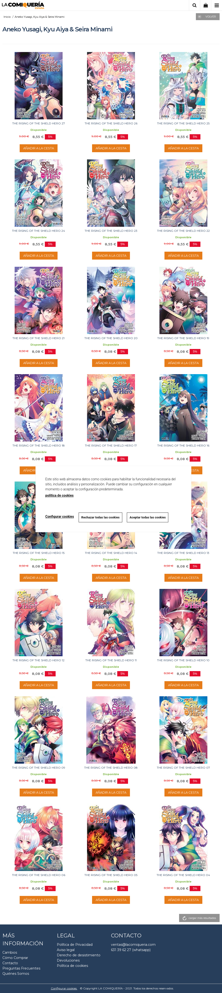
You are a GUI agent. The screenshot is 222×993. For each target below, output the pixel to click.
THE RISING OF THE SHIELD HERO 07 (183, 767)
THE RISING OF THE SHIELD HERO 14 (111, 553)
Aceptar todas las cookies (148, 517)
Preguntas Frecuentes (21, 968)
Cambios (9, 952)
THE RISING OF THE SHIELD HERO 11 (111, 660)
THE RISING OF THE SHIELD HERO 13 (183, 553)
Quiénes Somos (15, 973)
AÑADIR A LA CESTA (38, 148)
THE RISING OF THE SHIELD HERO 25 (183, 123)
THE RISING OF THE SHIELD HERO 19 (183, 338)
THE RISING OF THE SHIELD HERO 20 (111, 338)
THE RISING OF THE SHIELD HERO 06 (38, 875)
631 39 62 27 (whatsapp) (131, 950)
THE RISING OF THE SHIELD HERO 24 (38, 230)
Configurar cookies (64, 988)
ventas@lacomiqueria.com (133, 944)
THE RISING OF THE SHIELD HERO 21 (38, 338)
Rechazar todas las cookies (100, 517)
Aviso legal (66, 950)
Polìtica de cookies (72, 966)
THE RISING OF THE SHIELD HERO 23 (111, 230)
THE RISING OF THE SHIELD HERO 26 (111, 123)
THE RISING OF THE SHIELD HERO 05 (110, 875)
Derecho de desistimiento (78, 955)
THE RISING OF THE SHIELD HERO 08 (111, 767)
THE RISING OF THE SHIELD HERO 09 (38, 767)
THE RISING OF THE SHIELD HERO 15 (38, 553)
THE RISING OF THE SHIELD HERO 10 (183, 660)
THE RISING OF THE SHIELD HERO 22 (183, 230)
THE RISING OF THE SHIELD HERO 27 (38, 123)
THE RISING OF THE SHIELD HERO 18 (38, 445)
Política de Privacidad (75, 944)
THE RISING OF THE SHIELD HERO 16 (183, 445)
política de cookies (59, 495)
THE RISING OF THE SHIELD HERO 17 (111, 445)
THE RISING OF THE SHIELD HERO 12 (38, 660)
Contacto (10, 963)
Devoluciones (68, 960)
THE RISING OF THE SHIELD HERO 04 (183, 875)
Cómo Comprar (15, 958)
